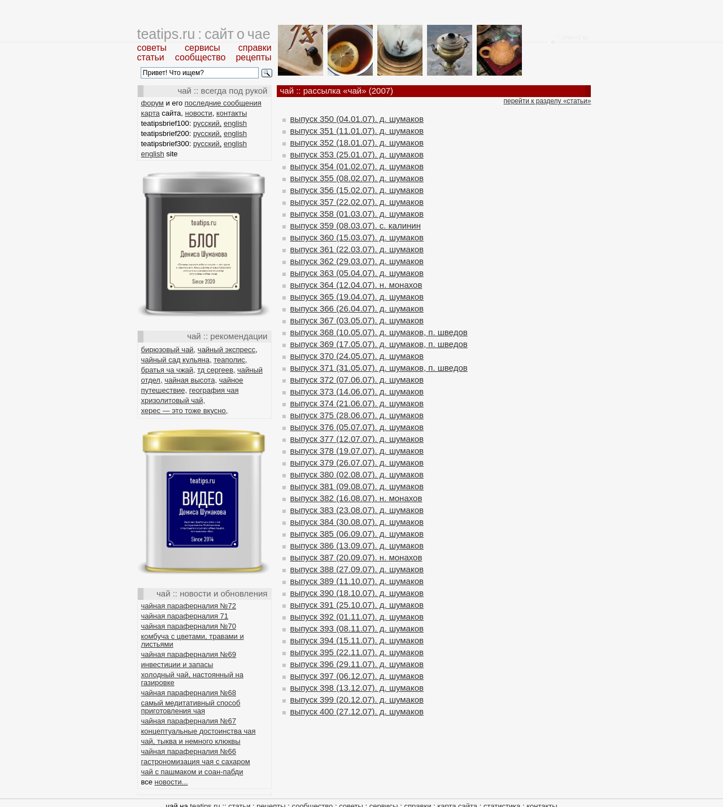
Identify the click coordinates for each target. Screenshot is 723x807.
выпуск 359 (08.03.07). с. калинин (355, 225)
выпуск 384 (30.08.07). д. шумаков (357, 522)
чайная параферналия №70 (189, 626)
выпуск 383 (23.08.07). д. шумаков (357, 510)
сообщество (200, 57)
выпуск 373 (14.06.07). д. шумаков (357, 391)
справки (255, 47)
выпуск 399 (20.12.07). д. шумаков (357, 699)
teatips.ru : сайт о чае (204, 34)
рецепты (253, 57)
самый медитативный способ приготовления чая (191, 707)
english (235, 123)
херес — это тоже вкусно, (184, 410)
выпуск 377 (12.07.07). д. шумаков (357, 439)
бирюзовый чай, (168, 349)
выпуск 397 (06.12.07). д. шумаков (357, 676)
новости (198, 113)
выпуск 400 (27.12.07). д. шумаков (357, 711)
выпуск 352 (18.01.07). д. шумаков (357, 142)
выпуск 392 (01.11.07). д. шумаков (357, 616)
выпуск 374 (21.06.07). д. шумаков (357, 403)
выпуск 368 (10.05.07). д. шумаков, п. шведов (379, 332)
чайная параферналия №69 (189, 654)
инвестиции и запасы (177, 664)
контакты (231, 113)
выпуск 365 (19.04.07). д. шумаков (357, 296)
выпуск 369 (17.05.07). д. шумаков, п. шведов (379, 344)
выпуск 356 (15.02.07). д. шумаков (357, 190)
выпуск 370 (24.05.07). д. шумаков (357, 356)
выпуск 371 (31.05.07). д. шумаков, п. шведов (379, 367)
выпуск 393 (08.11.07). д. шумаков (357, 628)
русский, (207, 123)
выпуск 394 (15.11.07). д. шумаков (357, 640)
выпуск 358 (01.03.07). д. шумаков (357, 213)
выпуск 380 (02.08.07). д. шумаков (357, 474)
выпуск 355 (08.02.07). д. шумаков (357, 178)
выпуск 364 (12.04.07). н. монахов (356, 285)
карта (150, 113)
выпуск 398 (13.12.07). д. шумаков (357, 687)
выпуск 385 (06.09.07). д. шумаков (357, 533)
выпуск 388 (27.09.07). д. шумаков (357, 569)
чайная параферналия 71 (185, 616)
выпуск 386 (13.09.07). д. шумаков (357, 545)
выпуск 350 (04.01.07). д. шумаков (357, 119)
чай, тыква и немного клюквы (191, 741)
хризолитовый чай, (173, 400)
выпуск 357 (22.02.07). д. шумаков (357, 202)
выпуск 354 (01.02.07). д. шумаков (357, 166)
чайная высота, (190, 380)
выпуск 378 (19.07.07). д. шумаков (357, 450)
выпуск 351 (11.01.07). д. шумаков (357, 130)
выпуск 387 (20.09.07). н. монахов (356, 557)
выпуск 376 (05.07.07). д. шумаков (357, 427)
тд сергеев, (216, 370)
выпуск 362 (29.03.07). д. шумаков (357, 261)
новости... (171, 782)
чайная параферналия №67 (189, 721)
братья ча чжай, (168, 370)
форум (152, 103)
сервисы (202, 47)
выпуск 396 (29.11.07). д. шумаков (357, 664)
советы (152, 47)
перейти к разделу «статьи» (547, 101)
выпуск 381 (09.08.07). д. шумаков (357, 486)
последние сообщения (223, 103)
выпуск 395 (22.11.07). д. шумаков (357, 652)
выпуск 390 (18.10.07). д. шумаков (357, 593)
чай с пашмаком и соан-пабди (192, 771)
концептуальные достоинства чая (198, 731)
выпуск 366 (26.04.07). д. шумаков (357, 308)
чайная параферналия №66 (189, 751)
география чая (214, 390)
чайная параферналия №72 (189, 606)
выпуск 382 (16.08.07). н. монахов (356, 498)
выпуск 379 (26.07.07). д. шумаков (357, 462)
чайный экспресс (226, 349)
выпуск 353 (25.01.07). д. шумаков (357, 154)
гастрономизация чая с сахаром (195, 761)
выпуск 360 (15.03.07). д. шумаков (357, 237)
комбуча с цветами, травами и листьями (192, 640)
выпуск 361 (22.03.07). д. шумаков (357, 249)
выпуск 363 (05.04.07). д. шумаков (357, 273)
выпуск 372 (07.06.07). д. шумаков (357, 379)
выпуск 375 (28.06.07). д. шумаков (357, 415)
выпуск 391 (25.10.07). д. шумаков (357, 604)
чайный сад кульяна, (176, 360)
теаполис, (230, 360)
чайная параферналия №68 (189, 692)
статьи (150, 57)
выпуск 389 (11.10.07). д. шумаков (357, 581)
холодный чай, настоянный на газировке (192, 678)
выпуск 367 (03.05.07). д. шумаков (357, 320)
